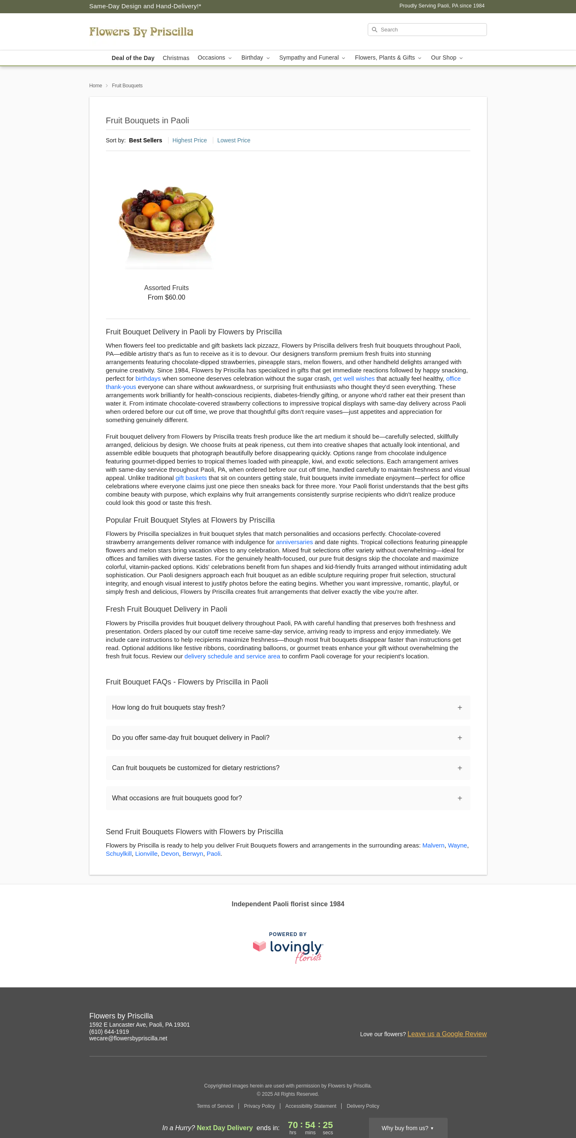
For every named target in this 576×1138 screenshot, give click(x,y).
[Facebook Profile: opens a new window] (463, 1017)
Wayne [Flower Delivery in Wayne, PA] (457, 845)
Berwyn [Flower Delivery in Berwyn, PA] (193, 853)
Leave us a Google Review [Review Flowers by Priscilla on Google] (447, 1033)
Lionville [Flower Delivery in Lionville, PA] (146, 853)
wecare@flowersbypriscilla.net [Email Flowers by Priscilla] (128, 1038)
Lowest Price (234, 140)
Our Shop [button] (447, 57)
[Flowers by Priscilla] (149, 31)
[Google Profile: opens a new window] (481, 1017)
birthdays (148, 378)
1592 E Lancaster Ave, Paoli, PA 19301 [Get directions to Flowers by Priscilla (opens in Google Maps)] (139, 1024)
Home (95, 86)
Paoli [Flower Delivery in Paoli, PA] (213, 853)
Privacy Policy (259, 1106)
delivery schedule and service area (232, 656)
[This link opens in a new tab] (288, 948)
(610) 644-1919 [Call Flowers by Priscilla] (109, 1031)
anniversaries (294, 541)
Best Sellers (145, 140)
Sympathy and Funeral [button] (313, 57)
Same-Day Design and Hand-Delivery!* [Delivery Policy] (145, 6)
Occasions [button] (215, 57)
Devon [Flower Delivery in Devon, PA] (170, 853)
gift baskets (191, 477)
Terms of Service (215, 1106)
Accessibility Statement (310, 1106)
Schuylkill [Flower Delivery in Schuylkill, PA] (119, 853)
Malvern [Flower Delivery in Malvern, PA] (433, 845)
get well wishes (354, 378)
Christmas (176, 58)
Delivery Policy (363, 1106)
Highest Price (190, 140)
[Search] (427, 29)
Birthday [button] (256, 57)
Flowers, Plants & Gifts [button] (389, 57)
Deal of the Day (133, 58)
